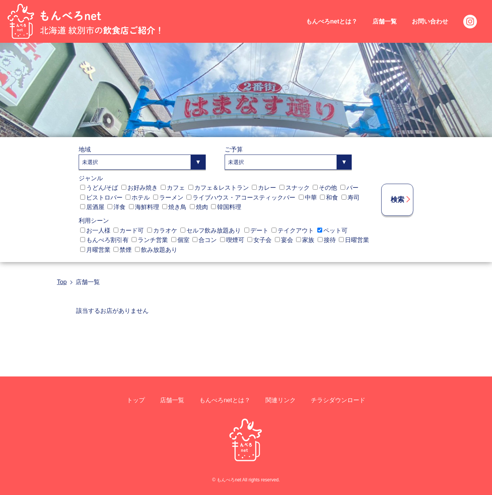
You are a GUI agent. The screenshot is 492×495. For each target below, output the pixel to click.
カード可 (128, 230)
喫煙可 (232, 240)
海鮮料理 (144, 207)
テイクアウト (293, 230)
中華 (308, 197)
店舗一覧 (384, 21)
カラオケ (162, 230)
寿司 (350, 197)
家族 (305, 240)
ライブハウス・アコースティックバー (240, 197)
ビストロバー (101, 197)
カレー (264, 187)
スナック (294, 187)
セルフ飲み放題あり (210, 230)
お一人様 (95, 230)
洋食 (116, 207)
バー (349, 187)
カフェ (173, 187)
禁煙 (122, 250)
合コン (204, 240)
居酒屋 (92, 207)
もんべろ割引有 (104, 240)
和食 (329, 197)
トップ (136, 400)
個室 (180, 240)
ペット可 (332, 230)
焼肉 (199, 207)
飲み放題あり (156, 250)
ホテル (138, 197)
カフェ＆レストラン (218, 187)
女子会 (259, 240)
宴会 (284, 240)
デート (256, 230)
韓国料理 (226, 207)
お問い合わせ (430, 21)
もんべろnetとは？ (331, 21)
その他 (325, 187)
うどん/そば (99, 187)
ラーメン (168, 197)
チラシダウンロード (338, 400)
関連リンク (280, 400)
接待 (327, 240)
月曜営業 (95, 250)
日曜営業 (354, 240)
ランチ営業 (150, 240)
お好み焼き (139, 187)
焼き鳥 (174, 207)
